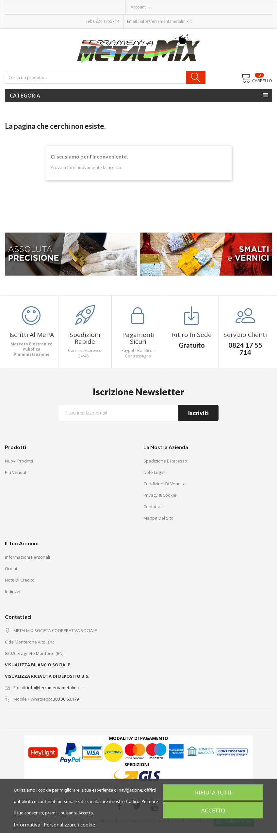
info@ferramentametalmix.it (166, 21)
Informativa (27, 824)
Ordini (11, 568)
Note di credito (20, 580)
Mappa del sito (158, 518)
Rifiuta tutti (213, 792)
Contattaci (153, 506)
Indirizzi (12, 591)
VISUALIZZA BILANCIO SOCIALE (37, 665)
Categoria (25, 95)
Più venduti (16, 472)
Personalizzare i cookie (69, 824)
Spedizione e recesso (165, 461)
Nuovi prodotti (19, 461)
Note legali (154, 472)
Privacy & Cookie (159, 495)
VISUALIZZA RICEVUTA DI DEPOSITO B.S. (47, 676)
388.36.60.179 (66, 699)
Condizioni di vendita (164, 484)
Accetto (213, 810)
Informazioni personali (27, 557)
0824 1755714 (106, 21)
